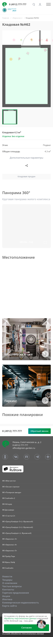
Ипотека (7, 599)
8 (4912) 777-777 (17, 4)
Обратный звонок (39, 431)
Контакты (8, 589)
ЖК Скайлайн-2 (8, 498)
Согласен (26, 627)
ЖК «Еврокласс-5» (9, 550)
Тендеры (7, 579)
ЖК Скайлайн (7, 568)
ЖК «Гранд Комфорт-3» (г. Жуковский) (17, 521)
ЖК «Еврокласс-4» (9, 544)
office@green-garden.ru (24, 448)
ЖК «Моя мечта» (9, 481)
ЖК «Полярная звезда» (11, 492)
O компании (9, 583)
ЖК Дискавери (8, 510)
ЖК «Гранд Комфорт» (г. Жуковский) (16, 533)
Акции (6, 596)
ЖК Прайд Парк (8, 556)
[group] (26, 68)
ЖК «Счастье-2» (8, 516)
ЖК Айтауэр (7, 504)
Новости (7, 576)
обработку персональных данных (20, 618)
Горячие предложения (15, 592)
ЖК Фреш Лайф (8, 562)
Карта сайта (9, 605)
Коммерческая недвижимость (20, 602)
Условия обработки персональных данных (23, 633)
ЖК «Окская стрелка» (11, 486)
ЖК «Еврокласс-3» (9, 539)
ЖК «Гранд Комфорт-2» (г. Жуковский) (17, 527)
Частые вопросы (12, 586)
